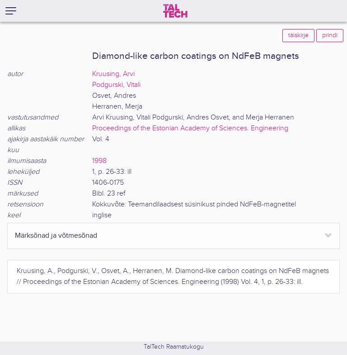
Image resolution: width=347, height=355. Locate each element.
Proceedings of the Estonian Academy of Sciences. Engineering (190, 128)
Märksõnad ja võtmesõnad (56, 235)
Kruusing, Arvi (113, 74)
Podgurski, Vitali (116, 85)
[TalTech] (175, 11)
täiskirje (298, 35)
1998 (99, 161)
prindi (330, 35)
